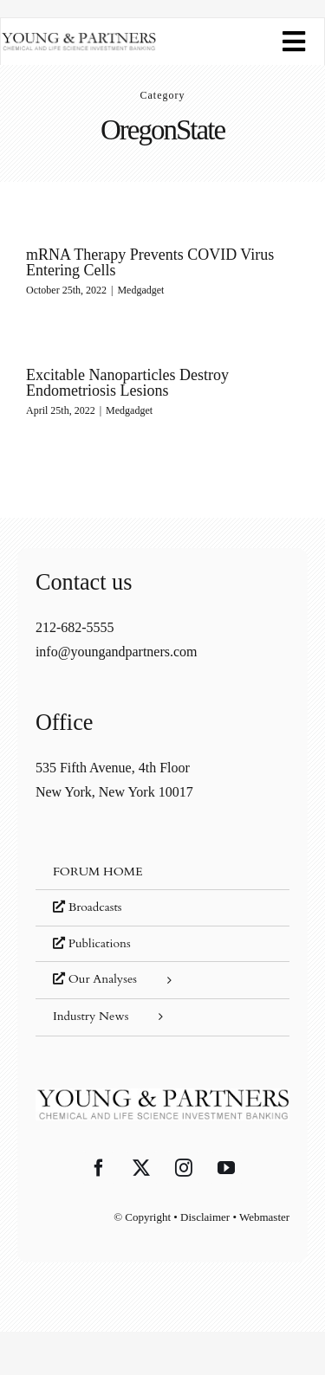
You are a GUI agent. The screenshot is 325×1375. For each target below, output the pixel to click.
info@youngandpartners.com (117, 651)
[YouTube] (226, 1168)
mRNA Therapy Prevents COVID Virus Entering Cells (150, 262)
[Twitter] (141, 1168)
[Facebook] (98, 1168)
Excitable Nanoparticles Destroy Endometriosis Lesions (127, 382)
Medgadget (140, 290)
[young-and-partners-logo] (78, 38)
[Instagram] (183, 1168)
